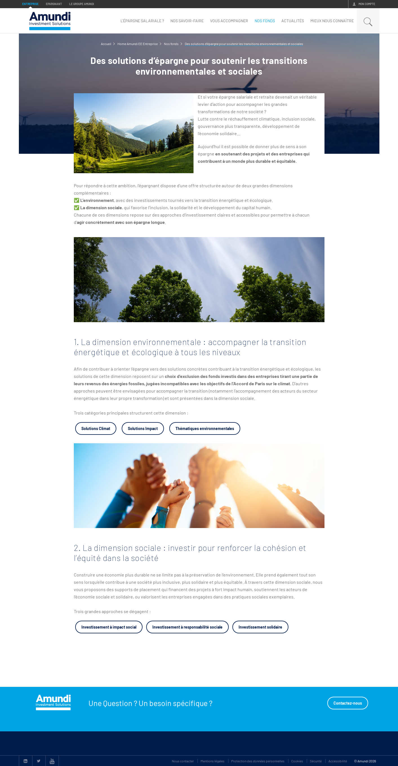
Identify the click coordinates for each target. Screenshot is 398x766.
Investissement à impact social (108, 627)
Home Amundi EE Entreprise (137, 44)
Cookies (297, 761)
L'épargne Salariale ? (142, 20)
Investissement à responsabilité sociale (187, 627)
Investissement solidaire (260, 627)
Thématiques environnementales (204, 428)
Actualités (292, 20)
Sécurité (316, 761)
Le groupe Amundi (81, 4)
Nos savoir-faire (187, 20)
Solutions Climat (95, 428)
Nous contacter (183, 761)
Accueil (106, 44)
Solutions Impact (143, 428)
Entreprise (30, 4)
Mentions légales (212, 761)
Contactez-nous (347, 703)
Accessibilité (337, 761)
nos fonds (265, 20)
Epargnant (54, 4)
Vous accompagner (229, 20)
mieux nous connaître (332, 20)
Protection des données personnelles (257, 761)
